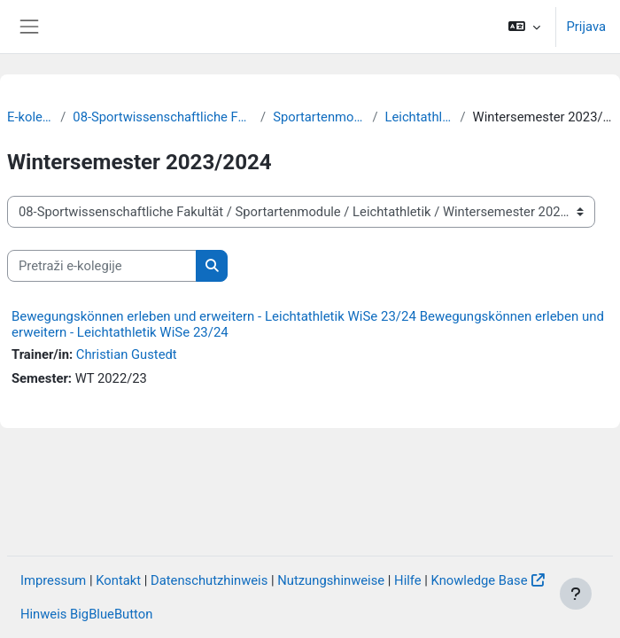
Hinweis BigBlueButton (86, 614)
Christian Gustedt (126, 354)
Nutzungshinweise (330, 580)
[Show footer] (576, 594)
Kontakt (118, 580)
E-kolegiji (30, 117)
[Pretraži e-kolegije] (102, 266)
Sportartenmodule (319, 117)
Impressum (53, 580)
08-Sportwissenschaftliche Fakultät (163, 117)
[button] (524, 26)
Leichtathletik (419, 117)
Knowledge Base (479, 580)
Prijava (586, 27)
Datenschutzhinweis (209, 580)
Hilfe (408, 580)
